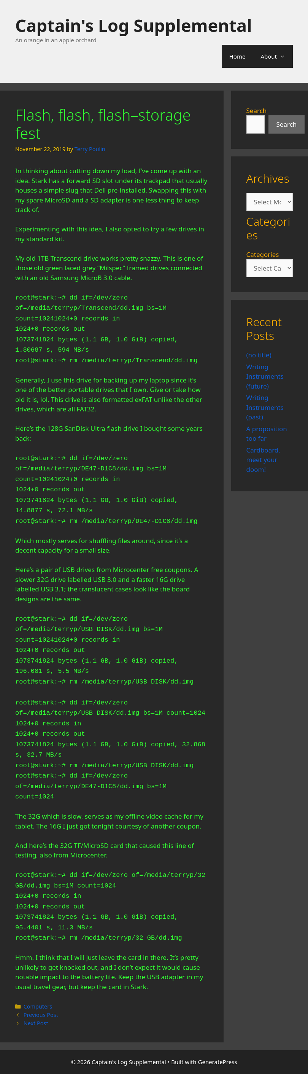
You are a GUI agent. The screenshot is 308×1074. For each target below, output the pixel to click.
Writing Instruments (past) (265, 407)
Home (237, 56)
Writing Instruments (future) (265, 376)
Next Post (36, 1023)
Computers (38, 1006)
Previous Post (41, 1014)
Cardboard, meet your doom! (263, 460)
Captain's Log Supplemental (133, 25)
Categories (262, 254)
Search (256, 110)
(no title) (258, 355)
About (276, 56)
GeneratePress (217, 1062)
